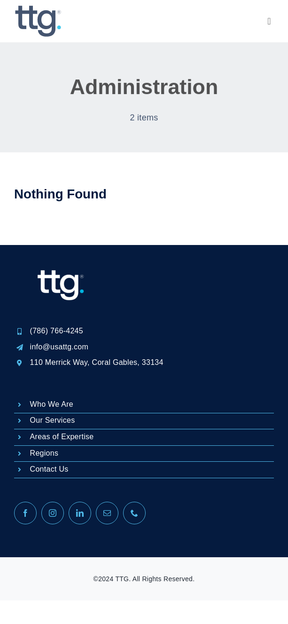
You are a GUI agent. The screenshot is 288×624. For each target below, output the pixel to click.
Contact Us (49, 469)
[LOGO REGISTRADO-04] (61, 249)
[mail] (107, 513)
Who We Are (51, 404)
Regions (44, 453)
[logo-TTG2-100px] (37, 9)
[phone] (134, 513)
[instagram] (52, 513)
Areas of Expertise (62, 437)
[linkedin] (80, 513)
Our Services (52, 420)
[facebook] (25, 513)
